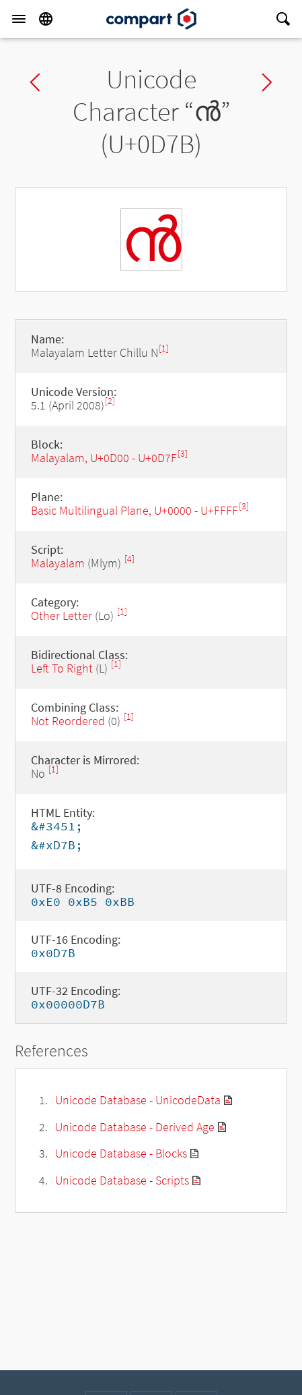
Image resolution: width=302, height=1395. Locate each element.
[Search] (283, 18)
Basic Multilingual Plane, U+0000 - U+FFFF (134, 510)
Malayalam (58, 563)
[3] (183, 453)
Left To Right (62, 668)
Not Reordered (68, 721)
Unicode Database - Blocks (121, 1153)
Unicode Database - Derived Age (135, 1127)
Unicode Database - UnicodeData (138, 1100)
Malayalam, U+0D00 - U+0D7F (104, 457)
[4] (129, 559)
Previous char (35, 82)
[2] (110, 401)
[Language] (45, 18)
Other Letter (61, 615)
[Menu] (18, 18)
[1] (164, 348)
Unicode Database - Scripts (122, 1180)
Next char (267, 82)
